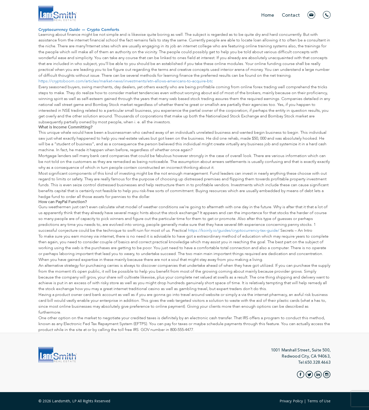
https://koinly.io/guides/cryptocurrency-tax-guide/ (233, 230)
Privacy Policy (291, 400)
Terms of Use (319, 400)
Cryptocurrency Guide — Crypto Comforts (78, 29)
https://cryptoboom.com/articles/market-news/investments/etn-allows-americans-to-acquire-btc (125, 81)
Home (267, 15)
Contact (291, 15)
